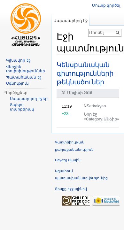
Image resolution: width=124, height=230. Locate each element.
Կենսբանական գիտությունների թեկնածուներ (85, 73)
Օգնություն (17, 83)
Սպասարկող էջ (70, 20)
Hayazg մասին (68, 160)
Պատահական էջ (23, 77)
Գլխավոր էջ (18, 60)
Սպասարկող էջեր (28, 98)
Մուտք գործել (106, 5)
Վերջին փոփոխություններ (25, 69)
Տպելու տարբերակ (22, 107)
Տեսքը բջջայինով (71, 189)
